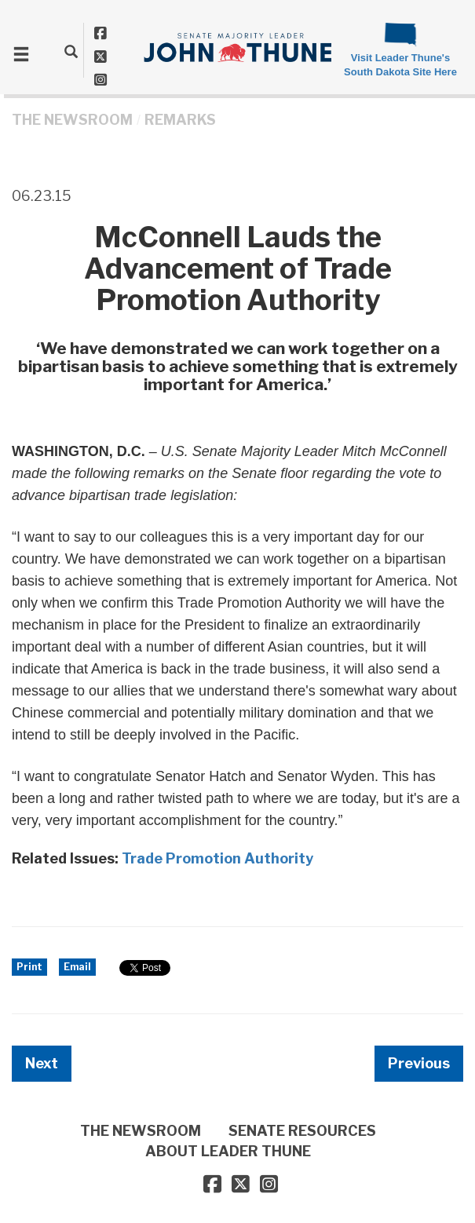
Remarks (180, 119)
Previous (419, 1063)
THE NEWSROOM (72, 119)
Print (29, 967)
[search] (71, 51)
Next (41, 1063)
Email (77, 967)
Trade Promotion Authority (217, 858)
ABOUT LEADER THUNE (228, 1151)
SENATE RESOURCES (302, 1131)
